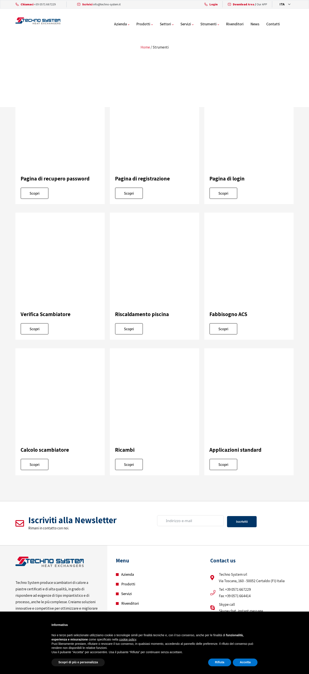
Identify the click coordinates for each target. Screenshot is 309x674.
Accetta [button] (245, 662)
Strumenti (223, 24)
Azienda (136, 24)
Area (243, 4)
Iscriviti (242, 522)
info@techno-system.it (107, 4)
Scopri (34, 194)
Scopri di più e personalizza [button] (78, 662)
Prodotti (158, 24)
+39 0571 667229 (45, 4)
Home (145, 48)
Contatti (287, 24)
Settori (180, 24)
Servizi (200, 24)
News (268, 24)
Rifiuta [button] (219, 662)
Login (213, 4)
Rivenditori (249, 24)
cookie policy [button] (127, 639)
